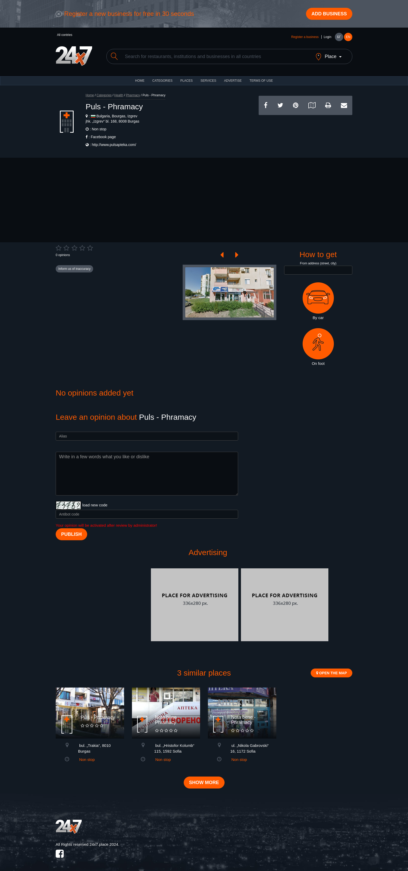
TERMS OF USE (261, 80)
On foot (318, 347)
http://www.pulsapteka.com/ (114, 145)
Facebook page (103, 137)
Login (327, 37)
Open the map (331, 673)
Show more (204, 782)
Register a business (304, 37)
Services (208, 80)
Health (118, 95)
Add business (329, 13)
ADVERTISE (233, 80)
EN (348, 37)
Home (90, 95)
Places (186, 80)
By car (318, 301)
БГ (339, 37)
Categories (104, 95)
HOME (139, 80)
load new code (94, 505)
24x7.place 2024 (104, 844)
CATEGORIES (162, 80)
